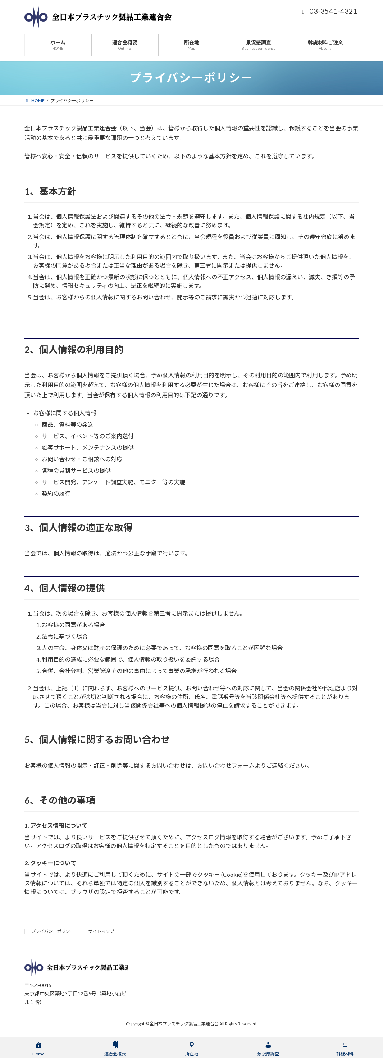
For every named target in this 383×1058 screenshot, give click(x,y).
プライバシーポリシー (52, 931)
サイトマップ (101, 931)
